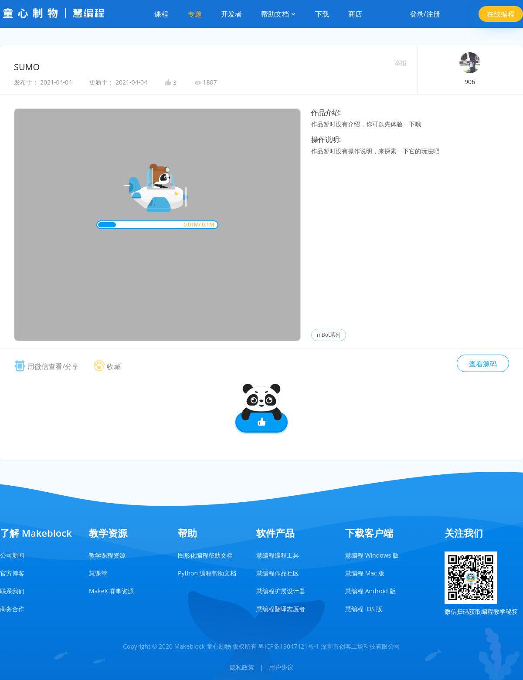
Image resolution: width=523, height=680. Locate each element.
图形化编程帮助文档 (205, 555)
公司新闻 (12, 555)
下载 (322, 14)
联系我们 (12, 591)
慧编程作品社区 (277, 573)
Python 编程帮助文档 (207, 573)
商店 (355, 14)
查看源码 (483, 364)
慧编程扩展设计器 (280, 591)
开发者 (231, 14)
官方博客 (12, 573)
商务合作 (12, 609)
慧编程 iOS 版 (363, 609)
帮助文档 (278, 14)
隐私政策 (242, 667)
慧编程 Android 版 (370, 591)
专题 (195, 14)
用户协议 (281, 667)
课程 (161, 14)
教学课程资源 (107, 555)
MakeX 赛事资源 (111, 591)
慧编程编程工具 (277, 555)
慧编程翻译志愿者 (280, 609)
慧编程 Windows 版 (372, 555)
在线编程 (501, 14)
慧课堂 (98, 573)
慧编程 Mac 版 (364, 573)
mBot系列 (328, 334)
